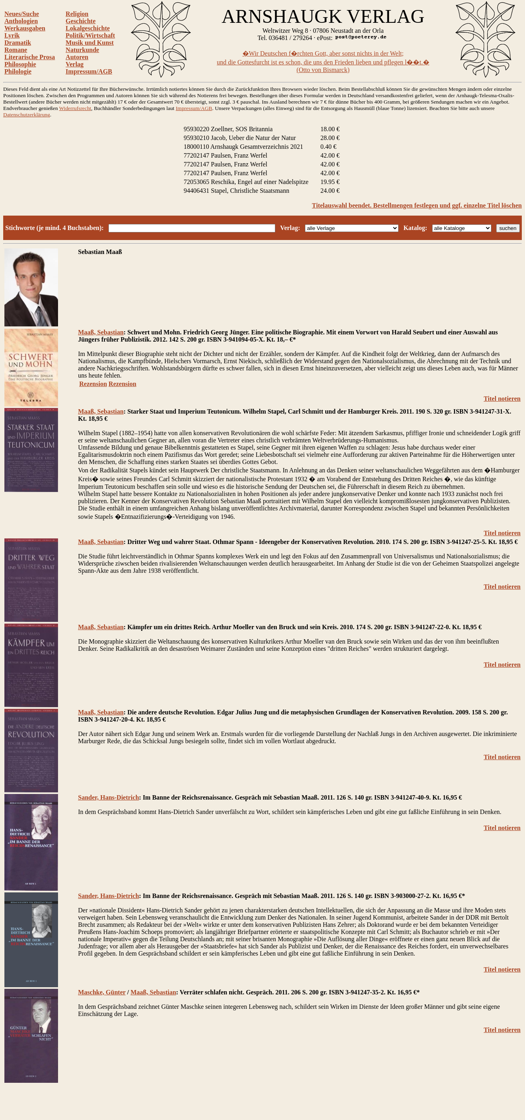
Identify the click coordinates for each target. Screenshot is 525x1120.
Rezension (93, 383)
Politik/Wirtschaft (90, 35)
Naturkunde (82, 49)
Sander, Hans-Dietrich (108, 797)
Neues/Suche (21, 13)
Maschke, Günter (102, 992)
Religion (77, 13)
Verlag (75, 64)
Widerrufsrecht (75, 108)
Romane (15, 49)
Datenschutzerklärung (26, 115)
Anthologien (21, 21)
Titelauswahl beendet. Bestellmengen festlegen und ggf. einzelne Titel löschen (417, 205)
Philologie (18, 71)
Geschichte (81, 21)
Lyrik (12, 35)
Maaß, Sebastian (101, 332)
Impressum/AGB (89, 71)
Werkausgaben (24, 28)
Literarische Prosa (29, 57)
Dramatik (17, 42)
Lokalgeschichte (88, 28)
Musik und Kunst (90, 42)
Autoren (77, 57)
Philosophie (20, 64)
